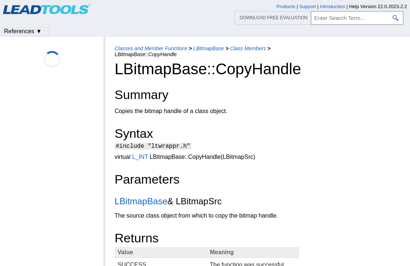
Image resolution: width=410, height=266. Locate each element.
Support (307, 6)
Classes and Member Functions (151, 48)
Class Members (248, 48)
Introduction (332, 6)
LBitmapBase (208, 48)
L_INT (140, 158)
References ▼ (23, 31)
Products (286, 6)
